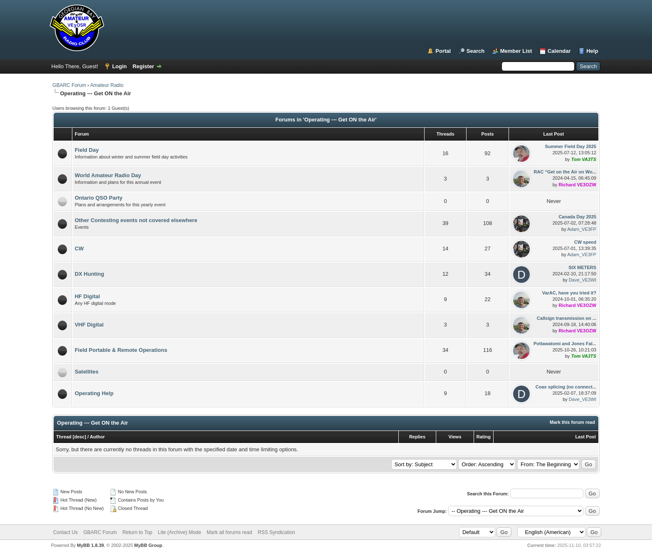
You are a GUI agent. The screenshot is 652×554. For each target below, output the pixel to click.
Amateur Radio (106, 85)
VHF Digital (89, 325)
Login (119, 66)
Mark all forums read (229, 532)
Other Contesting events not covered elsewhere (136, 220)
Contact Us (65, 532)
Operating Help (94, 393)
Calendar (559, 51)
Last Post (585, 436)
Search (475, 51)
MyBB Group (148, 545)
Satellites (87, 372)
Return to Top (137, 532)
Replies (417, 436)
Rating (484, 436)
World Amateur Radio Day (108, 175)
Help (592, 51)
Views (455, 436)
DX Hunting (89, 274)
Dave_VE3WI (582, 279)
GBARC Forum (69, 85)
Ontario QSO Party (99, 198)
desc (79, 436)
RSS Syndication (276, 532)
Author (97, 436)
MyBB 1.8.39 (90, 545)
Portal (443, 51)
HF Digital (87, 296)
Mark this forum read (572, 422)
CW (79, 248)
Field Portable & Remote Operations (121, 350)
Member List (516, 51)
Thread (64, 436)
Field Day (87, 150)
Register (143, 66)
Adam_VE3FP (581, 229)
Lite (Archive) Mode (179, 532)
